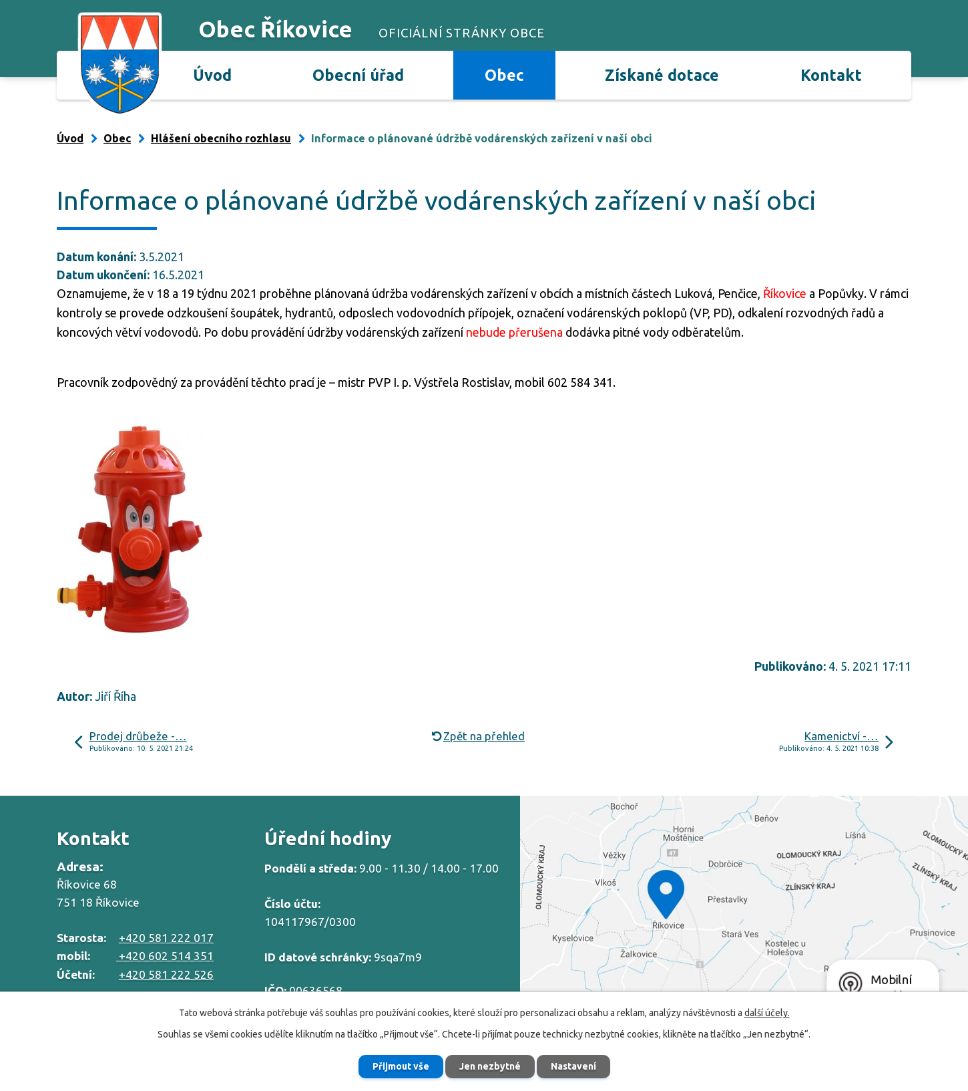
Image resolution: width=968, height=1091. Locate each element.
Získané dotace (662, 75)
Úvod (212, 75)
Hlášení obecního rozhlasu (221, 138)
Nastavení (573, 1066)
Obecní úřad (358, 75)
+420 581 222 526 (166, 974)
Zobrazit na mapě (744, 908)
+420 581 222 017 (166, 937)
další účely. (767, 1012)
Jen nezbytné (490, 1066)
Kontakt (831, 75)
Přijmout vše (401, 1066)
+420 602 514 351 (165, 955)
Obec (504, 75)
